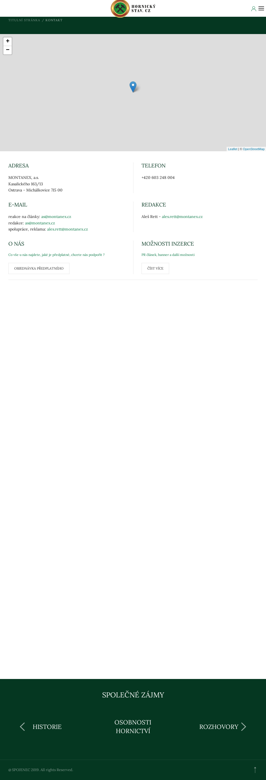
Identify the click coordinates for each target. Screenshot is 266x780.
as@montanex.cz (56, 216)
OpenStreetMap (254, 149)
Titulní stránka (24, 20)
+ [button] (7, 41)
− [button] (7, 50)
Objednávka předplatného (39, 268)
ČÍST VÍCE (155, 268)
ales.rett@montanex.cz (67, 229)
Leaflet (232, 149)
